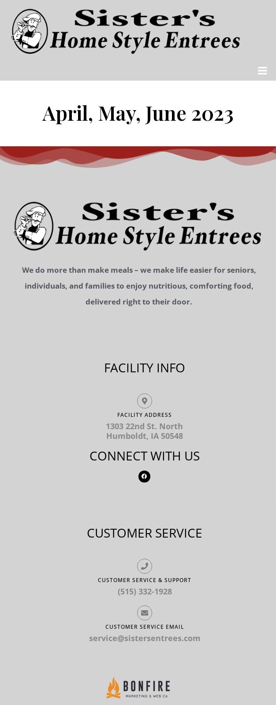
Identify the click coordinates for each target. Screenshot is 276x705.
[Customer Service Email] (144, 612)
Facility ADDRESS (144, 415)
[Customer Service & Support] (144, 566)
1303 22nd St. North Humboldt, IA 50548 (144, 431)
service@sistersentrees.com (145, 638)
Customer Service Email (144, 627)
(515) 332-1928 (145, 591)
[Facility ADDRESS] (144, 400)
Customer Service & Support (144, 580)
